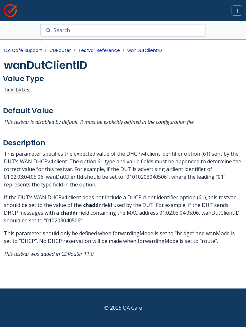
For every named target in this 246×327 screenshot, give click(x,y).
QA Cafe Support (23, 50)
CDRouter (60, 50)
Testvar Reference (99, 50)
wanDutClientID (144, 50)
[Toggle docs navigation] (237, 10)
